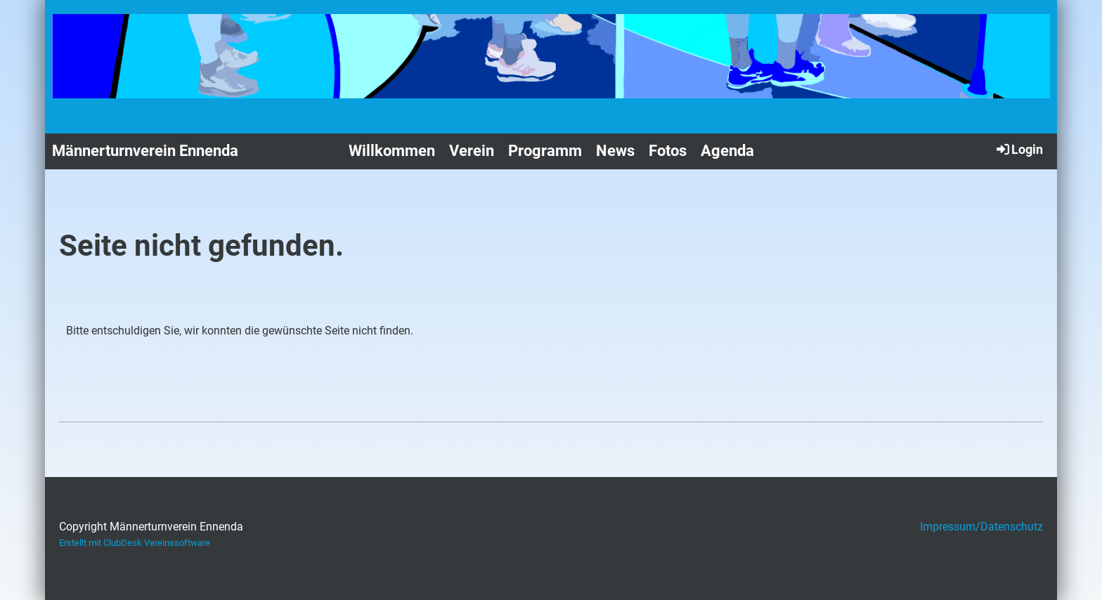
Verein (471, 150)
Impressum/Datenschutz (981, 526)
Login (1018, 149)
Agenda (727, 150)
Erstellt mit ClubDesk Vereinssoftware (134, 542)
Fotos (668, 150)
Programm (545, 150)
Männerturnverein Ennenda (145, 150)
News (615, 150)
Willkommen (392, 150)
